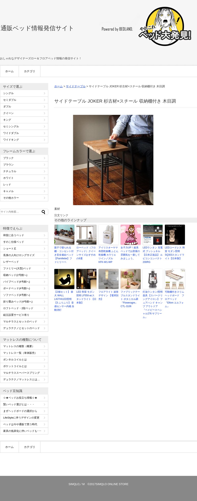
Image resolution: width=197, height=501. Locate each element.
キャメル (8, 191)
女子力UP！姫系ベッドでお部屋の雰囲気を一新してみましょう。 (130, 253)
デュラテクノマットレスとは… (21, 379)
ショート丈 (9, 248)
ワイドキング (11, 139)
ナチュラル (9, 171)
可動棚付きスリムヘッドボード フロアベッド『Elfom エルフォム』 (174, 299)
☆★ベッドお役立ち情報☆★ (20, 397)
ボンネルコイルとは (15, 359)
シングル (8, 93)
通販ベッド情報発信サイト (37, 28)
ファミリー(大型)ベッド (17, 268)
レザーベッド (11, 261)
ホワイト (8, 177)
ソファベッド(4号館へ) (16, 294)
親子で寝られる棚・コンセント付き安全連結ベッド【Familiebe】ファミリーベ (64, 254)
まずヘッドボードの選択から (20, 411)
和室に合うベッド (13, 235)
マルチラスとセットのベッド (20, 321)
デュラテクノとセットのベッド (21, 328)
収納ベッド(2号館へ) (15, 275)
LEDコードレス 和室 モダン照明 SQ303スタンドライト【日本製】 (175, 253)
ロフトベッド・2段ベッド (18, 308)
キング (7, 119)
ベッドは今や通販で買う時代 (20, 424)
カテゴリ (29, 71)
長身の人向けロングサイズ (19, 255)
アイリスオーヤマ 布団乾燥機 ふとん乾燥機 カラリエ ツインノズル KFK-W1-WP (108, 254)
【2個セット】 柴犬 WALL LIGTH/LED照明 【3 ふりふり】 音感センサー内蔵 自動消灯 (64, 300)
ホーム (9, 71)
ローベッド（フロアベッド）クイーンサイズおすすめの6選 (86, 253)
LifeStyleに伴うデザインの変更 (21, 417)
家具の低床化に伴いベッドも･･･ (22, 430)
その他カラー (11, 197)
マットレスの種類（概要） (19, 346)
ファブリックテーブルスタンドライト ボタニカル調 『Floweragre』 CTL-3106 (130, 299)
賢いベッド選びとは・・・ (19, 404)
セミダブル (9, 99)
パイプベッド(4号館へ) (16, 281)
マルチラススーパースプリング (21, 372)
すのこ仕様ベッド (13, 241)
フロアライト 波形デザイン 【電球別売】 (108, 295)
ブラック (8, 157)
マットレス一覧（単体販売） (20, 352)
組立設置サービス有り (16, 314)
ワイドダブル (11, 133)
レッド (7, 184)
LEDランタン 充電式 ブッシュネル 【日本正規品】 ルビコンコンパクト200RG (153, 254)
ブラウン (8, 164)
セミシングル (11, 126)
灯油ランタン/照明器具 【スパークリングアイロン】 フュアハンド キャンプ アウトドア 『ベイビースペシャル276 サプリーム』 (153, 304)
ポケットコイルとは (15, 366)
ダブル (7, 106)
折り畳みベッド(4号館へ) (18, 301)
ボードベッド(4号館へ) (16, 288)
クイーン (8, 113)
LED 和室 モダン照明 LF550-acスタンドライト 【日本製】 (86, 297)
